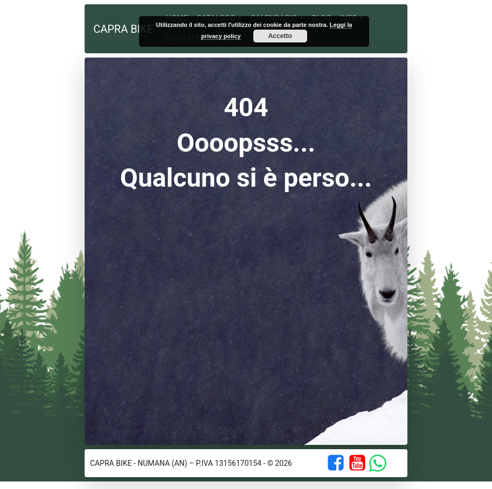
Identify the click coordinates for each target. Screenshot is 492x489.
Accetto (280, 36)
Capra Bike (123, 29)
